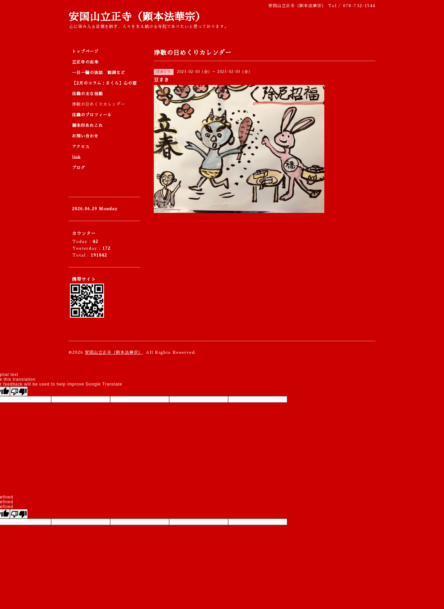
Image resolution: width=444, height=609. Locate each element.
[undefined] (19, 514)
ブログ (78, 168)
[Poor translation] (19, 391)
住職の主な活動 (87, 94)
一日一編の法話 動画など (98, 73)
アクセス (81, 147)
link (76, 157)
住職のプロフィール (92, 115)
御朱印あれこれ (87, 126)
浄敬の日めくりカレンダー (98, 104)
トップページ (85, 51)
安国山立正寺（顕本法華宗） (137, 17)
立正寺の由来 (85, 62)
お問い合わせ (85, 136)
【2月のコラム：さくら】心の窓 (104, 83)
